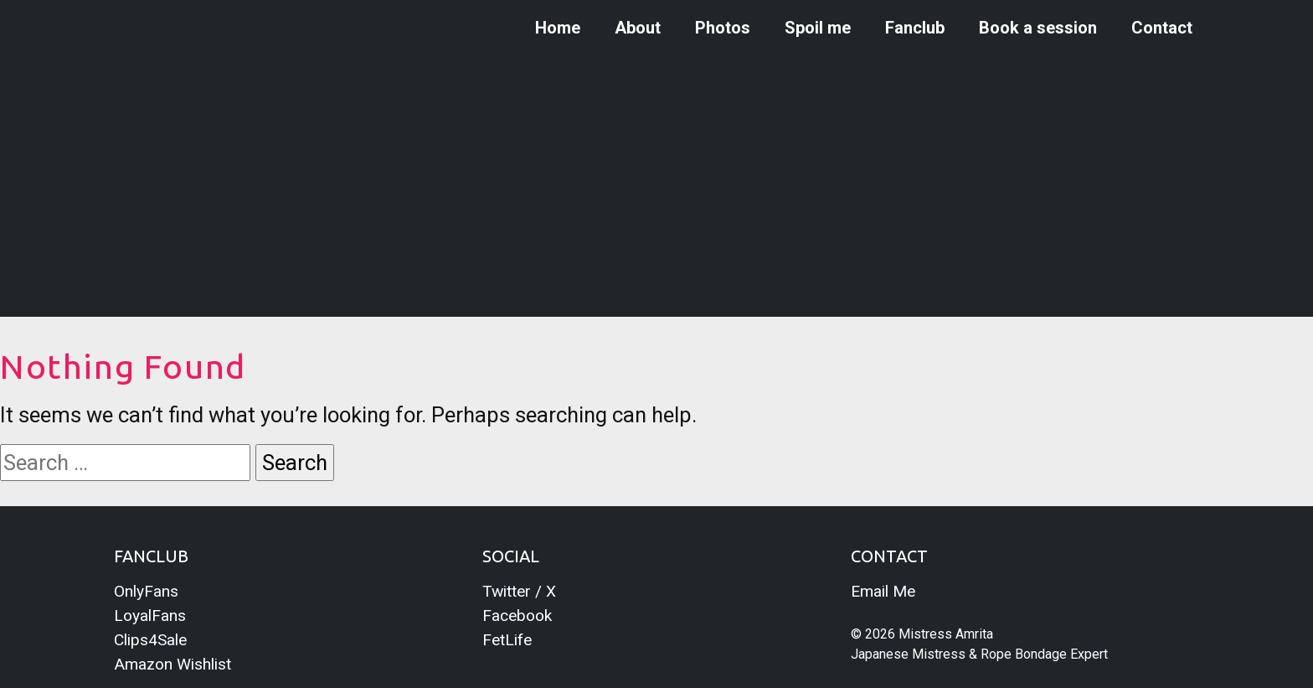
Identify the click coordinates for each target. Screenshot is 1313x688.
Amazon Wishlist (172, 664)
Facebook (517, 615)
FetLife (507, 639)
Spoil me (818, 28)
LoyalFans (150, 615)
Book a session (1038, 28)
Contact (1161, 28)
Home (557, 28)
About (638, 28)
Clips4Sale (150, 639)
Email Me (883, 591)
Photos (722, 28)
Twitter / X (519, 591)
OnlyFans (146, 591)
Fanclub (915, 28)
